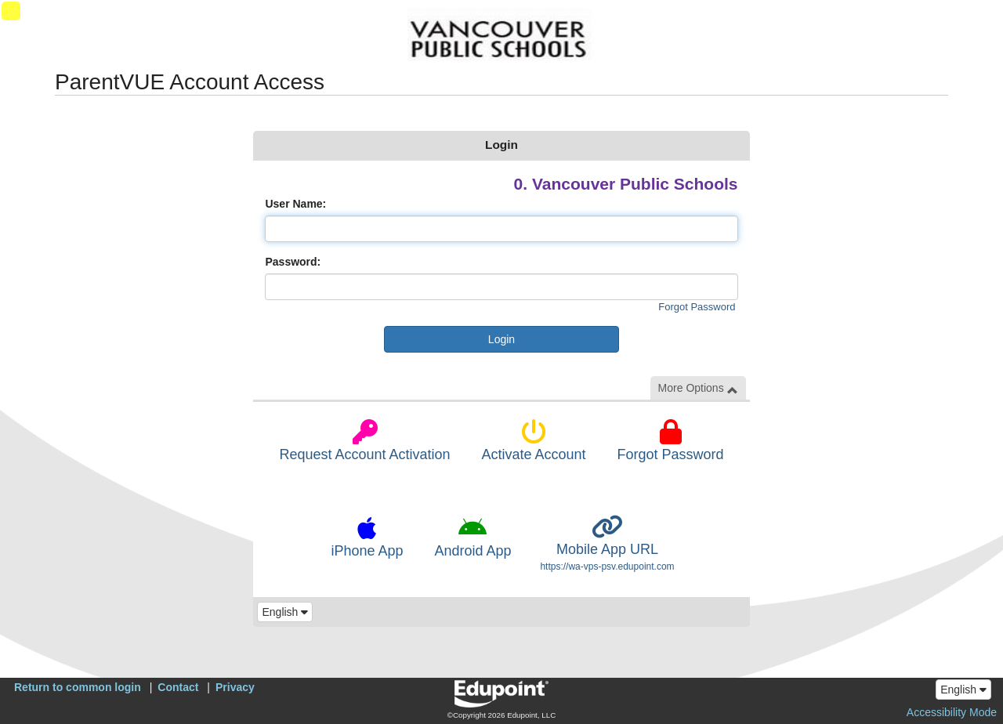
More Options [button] (698, 388)
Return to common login (77, 687)
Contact (178, 687)
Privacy (235, 687)
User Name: (295, 203)
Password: (292, 261)
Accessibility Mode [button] (952, 712)
